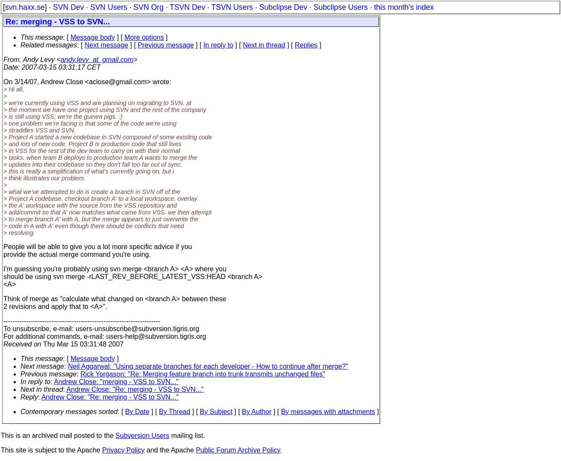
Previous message (166, 45)
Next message (106, 45)
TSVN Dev (187, 7)
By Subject (216, 411)
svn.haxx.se (25, 7)
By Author (256, 411)
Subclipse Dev (283, 7)
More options (144, 37)
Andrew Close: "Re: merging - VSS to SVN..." (135, 389)
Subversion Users (142, 435)
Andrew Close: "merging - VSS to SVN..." (116, 381)
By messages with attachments (328, 411)
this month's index (404, 7)
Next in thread (264, 45)
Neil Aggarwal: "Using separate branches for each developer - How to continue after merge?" (208, 366)
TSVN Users (232, 7)
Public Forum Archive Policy (238, 450)
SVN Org (148, 7)
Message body (92, 37)
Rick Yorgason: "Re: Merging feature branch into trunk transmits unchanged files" (203, 374)
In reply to (218, 45)
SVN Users (108, 7)
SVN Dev (68, 7)
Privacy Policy (123, 450)
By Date (137, 411)
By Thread (175, 411)
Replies (306, 45)
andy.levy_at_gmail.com (97, 59)
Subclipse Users (341, 7)
